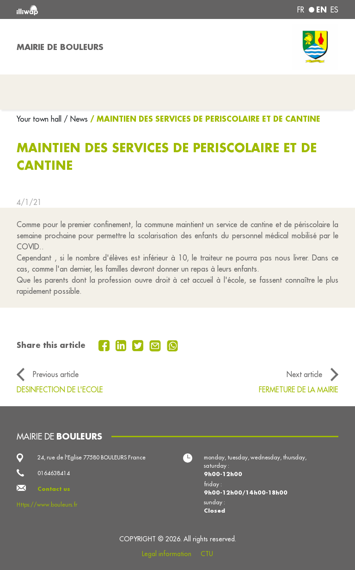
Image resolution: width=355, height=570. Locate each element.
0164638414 (53, 473)
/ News (76, 119)
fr (300, 9)
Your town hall (40, 119)
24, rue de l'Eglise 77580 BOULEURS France (91, 457)
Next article (304, 374)
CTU (207, 554)
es (334, 9)
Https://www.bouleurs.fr (47, 504)
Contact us (53, 488)
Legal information (166, 554)
